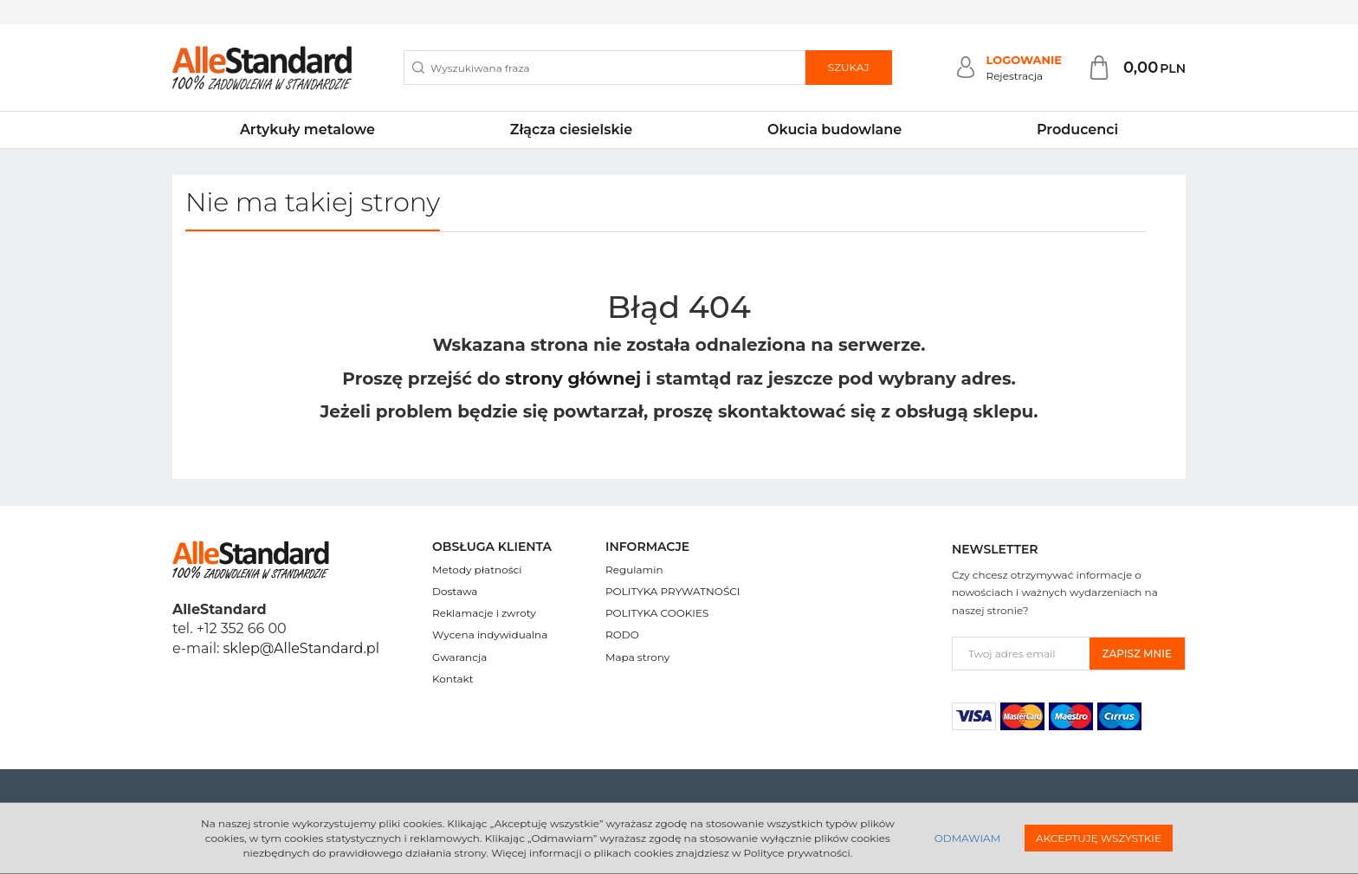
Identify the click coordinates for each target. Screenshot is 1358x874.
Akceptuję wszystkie (1098, 838)
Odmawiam (967, 838)
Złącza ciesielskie (571, 129)
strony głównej (573, 378)
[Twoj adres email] (1021, 654)
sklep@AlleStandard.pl (301, 648)
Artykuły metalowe (307, 129)
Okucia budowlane (834, 129)
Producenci (1077, 129)
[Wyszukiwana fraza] (604, 67)
